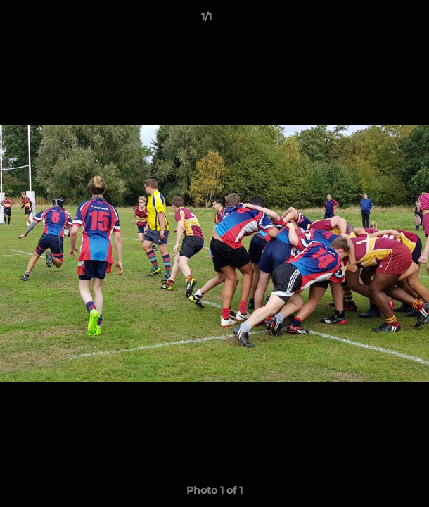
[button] (378, 20)
